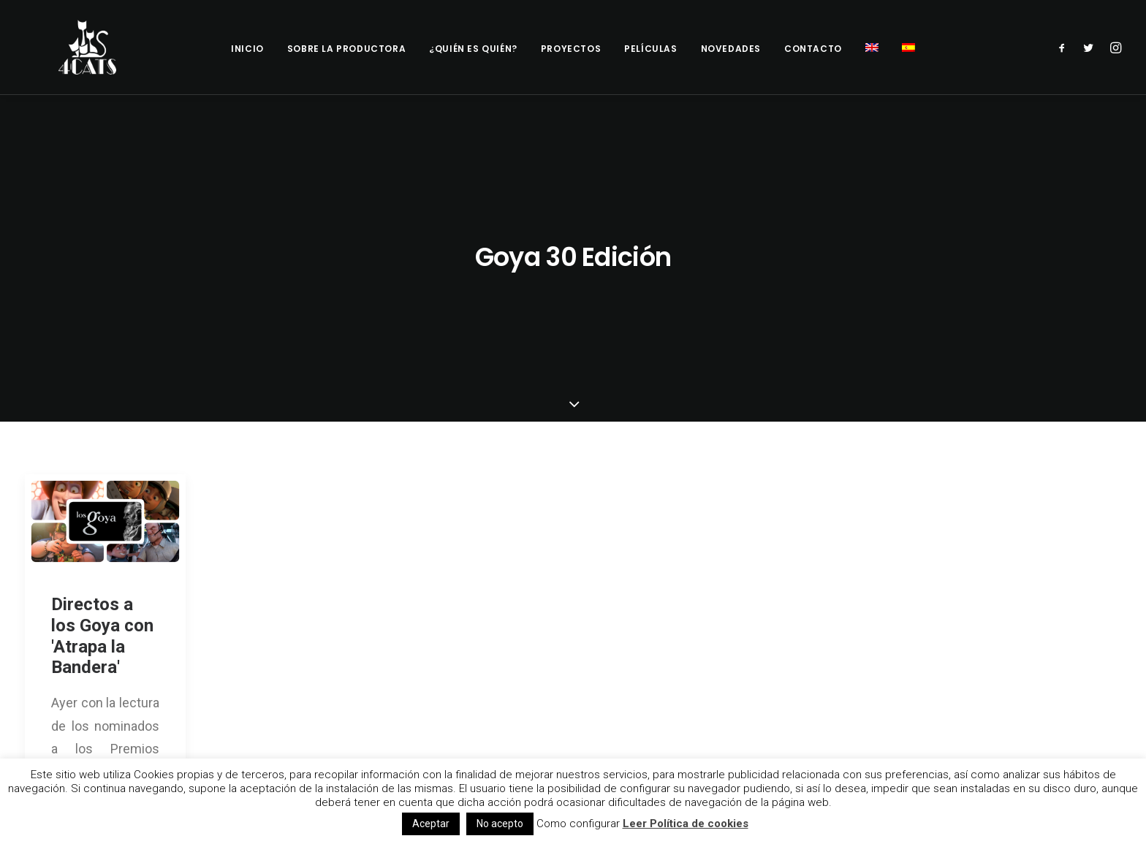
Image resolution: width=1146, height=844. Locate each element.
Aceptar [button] (430, 823)
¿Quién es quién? (473, 48)
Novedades (731, 48)
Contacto (813, 48)
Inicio (247, 48)
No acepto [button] (500, 823)
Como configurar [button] (578, 823)
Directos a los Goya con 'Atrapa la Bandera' (102, 477)
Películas (650, 48)
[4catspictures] (83, 47)
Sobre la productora (346, 48)
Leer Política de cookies (685, 823)
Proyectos (571, 48)
